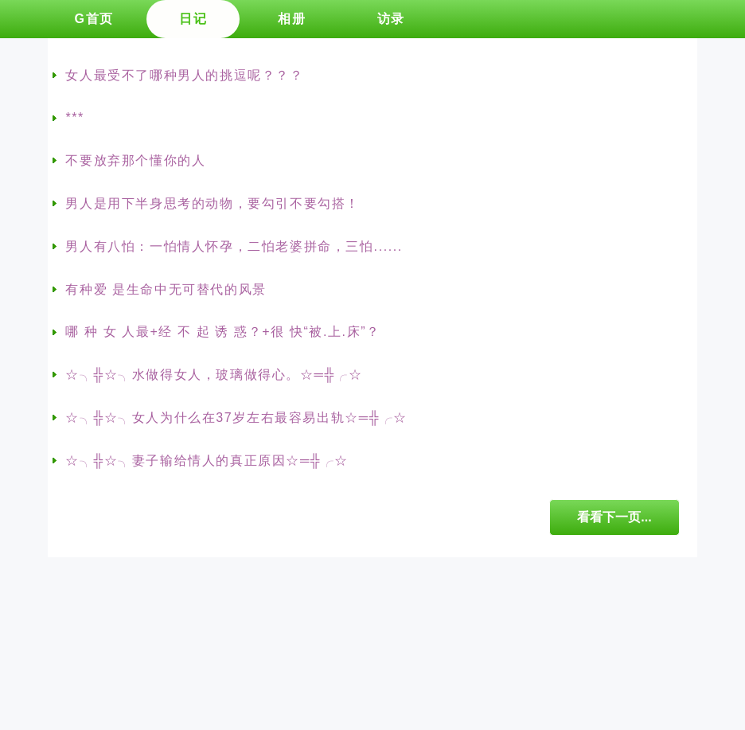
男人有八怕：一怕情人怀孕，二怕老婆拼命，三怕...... (233, 246)
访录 (391, 18)
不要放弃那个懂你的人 (135, 160)
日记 (193, 18)
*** (74, 117)
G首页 (93, 18)
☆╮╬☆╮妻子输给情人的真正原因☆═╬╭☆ (207, 460)
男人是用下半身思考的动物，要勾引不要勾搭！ (212, 203)
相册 (292, 18)
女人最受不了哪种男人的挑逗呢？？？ (184, 75)
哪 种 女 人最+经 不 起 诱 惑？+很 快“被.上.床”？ (222, 331)
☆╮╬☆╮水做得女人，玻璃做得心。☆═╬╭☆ (213, 374)
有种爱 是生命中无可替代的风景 (165, 289)
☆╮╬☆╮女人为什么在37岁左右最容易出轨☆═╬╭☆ (236, 417)
